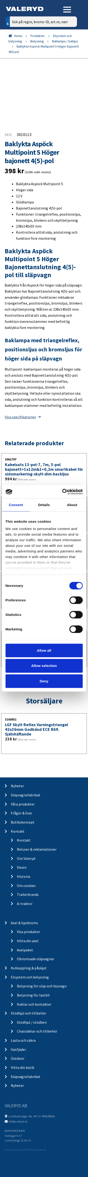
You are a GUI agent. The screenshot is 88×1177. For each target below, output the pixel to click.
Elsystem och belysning (30, 977)
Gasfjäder (18, 1049)
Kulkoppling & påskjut (28, 968)
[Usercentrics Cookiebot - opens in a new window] (63, 492)
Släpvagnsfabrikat (25, 795)
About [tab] (72, 505)
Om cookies (26, 885)
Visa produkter (28, 931)
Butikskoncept (22, 822)
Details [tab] (44, 505)
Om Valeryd (26, 858)
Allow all (44, 650)
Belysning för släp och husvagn (42, 986)
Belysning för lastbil (33, 995)
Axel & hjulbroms (24, 922)
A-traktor (24, 903)
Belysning (37, 41)
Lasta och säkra (23, 1040)
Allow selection (44, 666)
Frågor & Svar (21, 813)
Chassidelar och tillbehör (37, 1031)
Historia (23, 876)
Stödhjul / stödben (32, 1022)
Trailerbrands (28, 894)
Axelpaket (25, 950)
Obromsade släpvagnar (35, 958)
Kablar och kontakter (34, 1004)
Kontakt (17, 831)
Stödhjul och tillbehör (28, 1013)
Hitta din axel (27, 940)
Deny (44, 681)
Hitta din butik (22, 1067)
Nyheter (17, 785)
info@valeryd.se (17, 1121)
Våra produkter (23, 804)
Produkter (38, 36)
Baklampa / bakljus (65, 41)
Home (18, 36)
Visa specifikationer (23, 417)
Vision (22, 867)
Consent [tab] (16, 505)
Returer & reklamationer (37, 849)
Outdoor (17, 1058)
